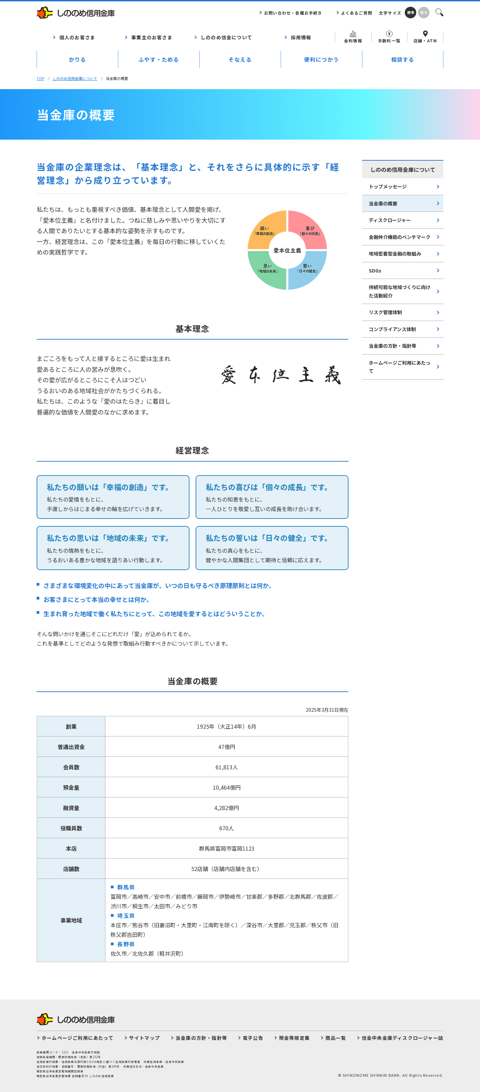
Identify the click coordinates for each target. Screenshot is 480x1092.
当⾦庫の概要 (383, 203)
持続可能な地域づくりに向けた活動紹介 (400, 291)
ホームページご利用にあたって (400, 367)
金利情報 (353, 37)
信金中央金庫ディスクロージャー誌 (402, 1037)
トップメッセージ (388, 186)
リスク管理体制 (385, 312)
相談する (403, 59)
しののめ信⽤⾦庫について (75, 78)
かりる (77, 59)
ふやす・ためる (158, 59)
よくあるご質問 (356, 13)
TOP (40, 78)
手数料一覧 (389, 37)
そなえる (240, 59)
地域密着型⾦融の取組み (395, 253)
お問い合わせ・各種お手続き (293, 13)
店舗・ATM (425, 37)
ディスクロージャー (390, 220)
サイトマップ (144, 1037)
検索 (439, 11)
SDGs (375, 270)
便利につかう (321, 59)
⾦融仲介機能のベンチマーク (400, 237)
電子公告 (253, 1037)
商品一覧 (335, 1037)
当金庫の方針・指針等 (392, 345)
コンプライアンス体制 (392, 329)
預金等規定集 (294, 1037)
